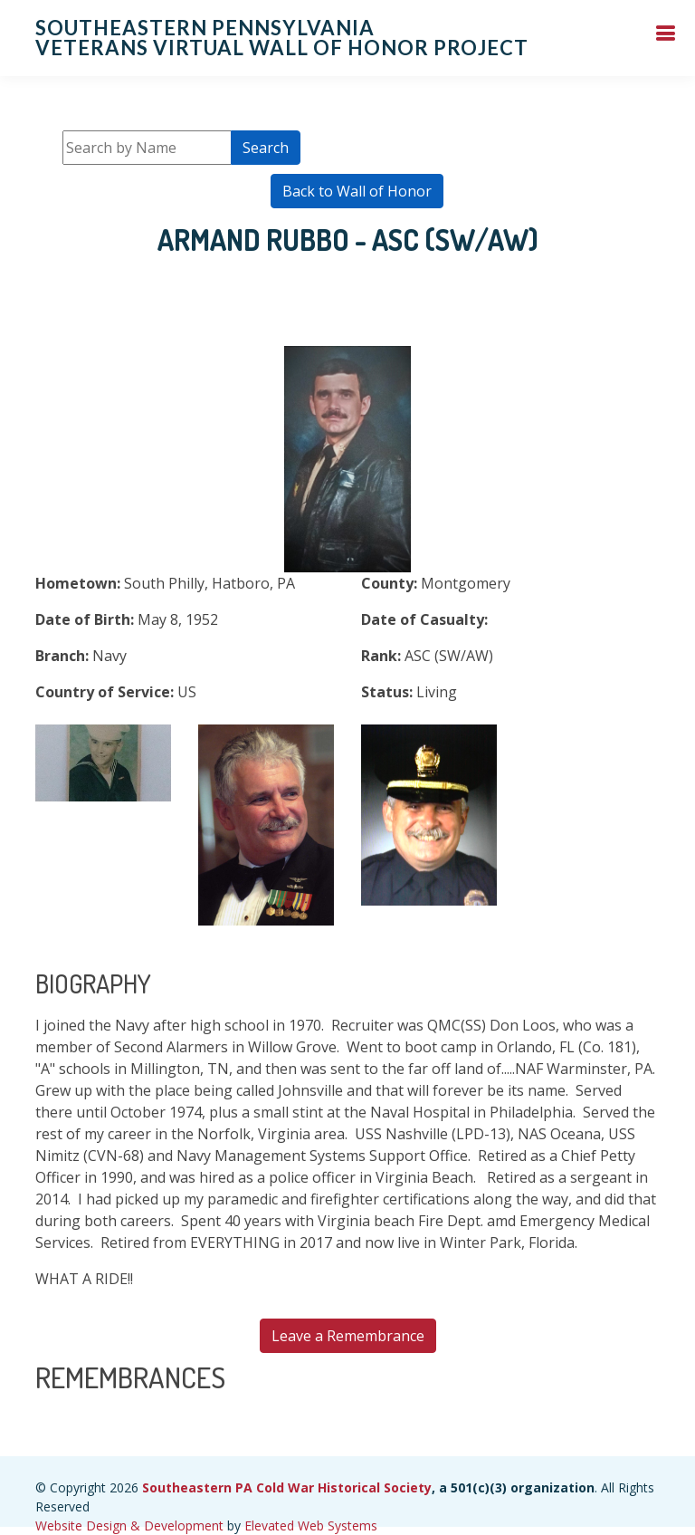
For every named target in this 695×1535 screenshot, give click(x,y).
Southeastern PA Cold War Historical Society (287, 1487)
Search (266, 148)
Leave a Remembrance (347, 1336)
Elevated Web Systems (310, 1525)
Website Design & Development (129, 1525)
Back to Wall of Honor (357, 191)
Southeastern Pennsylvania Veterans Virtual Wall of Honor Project (281, 37)
